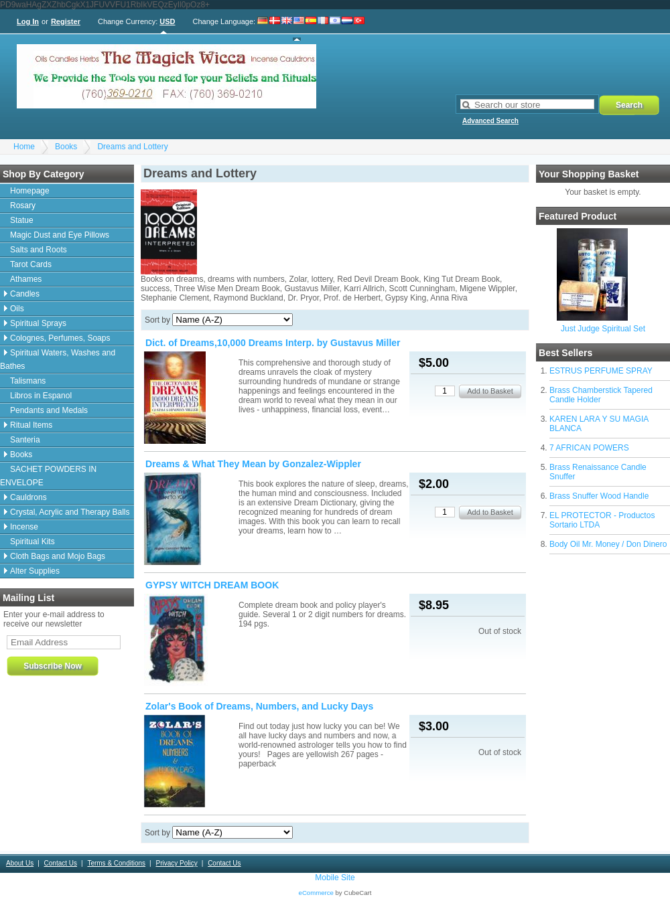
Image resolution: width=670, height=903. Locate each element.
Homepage (30, 190)
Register (65, 21)
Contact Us (60, 863)
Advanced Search (490, 121)
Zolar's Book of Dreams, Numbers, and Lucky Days (259, 706)
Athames (26, 279)
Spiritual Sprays (38, 323)
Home (24, 146)
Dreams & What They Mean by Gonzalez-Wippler (253, 464)
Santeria (25, 439)
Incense (24, 526)
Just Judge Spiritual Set (603, 328)
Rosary (23, 205)
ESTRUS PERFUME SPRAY (601, 371)
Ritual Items (31, 425)
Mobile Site (334, 877)
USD (167, 21)
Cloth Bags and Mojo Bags (57, 556)
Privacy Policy (176, 863)
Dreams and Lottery (132, 146)
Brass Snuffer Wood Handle (599, 496)
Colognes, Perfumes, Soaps (60, 338)
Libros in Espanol (41, 395)
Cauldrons (28, 497)
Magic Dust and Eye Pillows (59, 235)
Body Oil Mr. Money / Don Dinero (608, 544)
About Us (20, 863)
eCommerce (316, 892)
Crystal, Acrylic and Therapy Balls (70, 512)
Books (66, 146)
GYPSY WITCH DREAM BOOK (212, 585)
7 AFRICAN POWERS (589, 448)
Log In (28, 21)
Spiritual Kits (32, 541)
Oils (17, 308)
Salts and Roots (38, 249)
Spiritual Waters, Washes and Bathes (57, 359)
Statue (22, 220)
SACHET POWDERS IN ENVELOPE (48, 476)
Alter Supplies (35, 571)
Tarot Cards (31, 264)
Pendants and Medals (49, 410)
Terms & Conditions (116, 863)
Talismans (28, 381)
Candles (25, 294)
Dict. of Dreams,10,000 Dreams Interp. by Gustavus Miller (273, 342)
